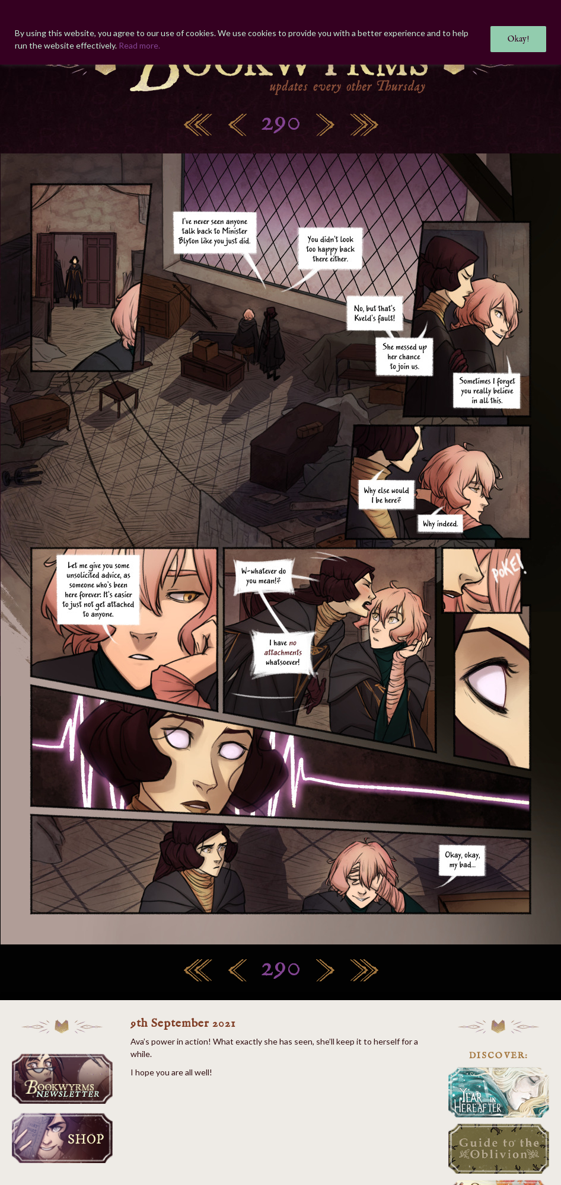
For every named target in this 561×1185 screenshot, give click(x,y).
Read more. (139, 45)
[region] (280, 32)
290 (280, 122)
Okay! (518, 39)
